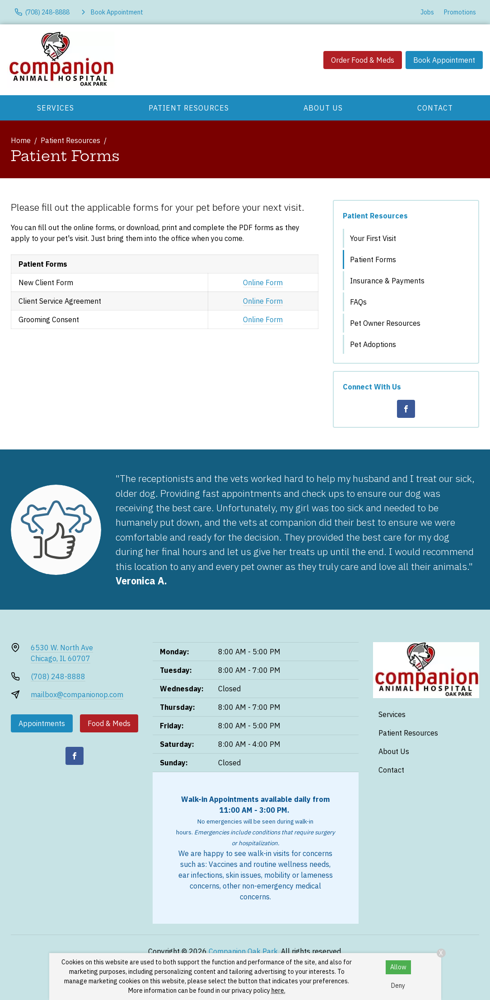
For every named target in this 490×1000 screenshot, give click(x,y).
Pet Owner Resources (385, 323)
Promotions (460, 12)
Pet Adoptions (373, 344)
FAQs (358, 301)
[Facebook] (406, 409)
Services (55, 107)
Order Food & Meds (362, 60)
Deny (398, 985)
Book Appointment (444, 60)
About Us (323, 107)
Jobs (427, 12)
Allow (398, 967)
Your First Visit (373, 238)
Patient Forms (373, 259)
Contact (435, 107)
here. (278, 990)
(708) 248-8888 (58, 676)
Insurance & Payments (387, 280)
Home (21, 140)
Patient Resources (189, 107)
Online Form (263, 282)
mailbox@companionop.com (77, 694)
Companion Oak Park (243, 951)
